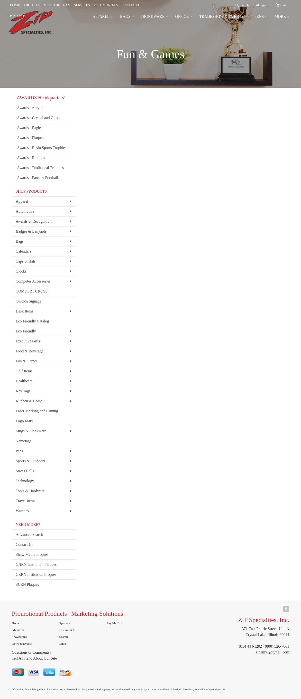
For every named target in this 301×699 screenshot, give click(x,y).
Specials (64, 623)
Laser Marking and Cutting (37, 411)
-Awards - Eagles (29, 128)
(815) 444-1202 (250, 646)
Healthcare (24, 381)
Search (63, 637)
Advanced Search (29, 534)
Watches (22, 511)
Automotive (25, 211)
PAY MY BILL (20, 16)
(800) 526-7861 (277, 646)
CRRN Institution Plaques (36, 574)
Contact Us (24, 544)
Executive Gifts (28, 341)
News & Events (22, 643)
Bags (20, 241)
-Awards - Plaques (30, 138)
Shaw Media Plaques (32, 554)
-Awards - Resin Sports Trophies (41, 148)
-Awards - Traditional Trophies (40, 168)
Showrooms (19, 637)
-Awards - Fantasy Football (37, 178)
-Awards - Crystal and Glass (38, 118)
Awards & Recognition (34, 221)
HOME (15, 5)
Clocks (21, 271)
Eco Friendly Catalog (32, 321)
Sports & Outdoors (30, 461)
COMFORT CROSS (32, 291)
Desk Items (24, 311)
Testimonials (67, 630)
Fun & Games (27, 361)
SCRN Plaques (27, 584)
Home (16, 623)
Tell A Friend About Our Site (34, 658)
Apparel (22, 201)
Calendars (23, 251)
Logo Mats (24, 421)
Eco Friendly (26, 331)
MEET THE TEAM (57, 5)
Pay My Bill (114, 623)
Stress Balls (25, 471)
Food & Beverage (30, 351)
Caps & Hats (26, 261)
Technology (25, 481)
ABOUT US (31, 5)
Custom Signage (28, 301)
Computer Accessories (33, 281)
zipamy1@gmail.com (272, 652)
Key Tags (23, 391)
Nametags (23, 441)
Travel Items (26, 501)
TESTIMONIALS (105, 5)
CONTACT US (131, 5)
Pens (19, 451)
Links (63, 643)
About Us (18, 630)
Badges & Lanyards (31, 231)
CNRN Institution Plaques (36, 564)
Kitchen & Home (29, 401)
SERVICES (82, 5)
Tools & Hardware (30, 491)
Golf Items (24, 371)
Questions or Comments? (31, 652)
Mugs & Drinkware (31, 431)
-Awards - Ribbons (30, 158)
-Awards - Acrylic (30, 108)
